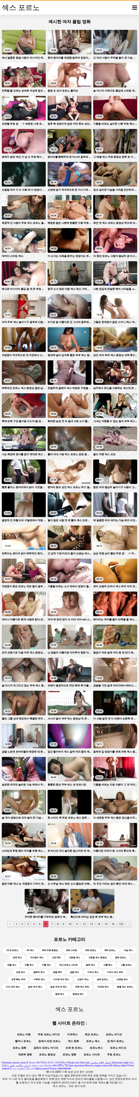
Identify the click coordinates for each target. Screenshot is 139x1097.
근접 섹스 (20, 972)
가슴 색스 (128, 950)
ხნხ (110, 1065)
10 (70, 924)
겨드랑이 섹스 (37, 957)
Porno (53, 1068)
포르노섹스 (96, 1047)
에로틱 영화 (25, 1054)
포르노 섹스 (93, 1041)
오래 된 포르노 (74, 1047)
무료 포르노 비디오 (49, 1034)
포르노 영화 (19, 1047)
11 (77, 924)
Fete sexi (85, 1062)
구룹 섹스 (29, 965)
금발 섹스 (74, 972)
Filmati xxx (73, 1062)
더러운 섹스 (103, 987)
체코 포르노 (92, 1034)
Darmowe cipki (120, 1062)
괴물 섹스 (11, 965)
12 (84, 924)
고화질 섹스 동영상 (97, 957)
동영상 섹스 (78, 994)
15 (105, 924)
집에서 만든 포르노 (49, 1041)
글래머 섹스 (39, 972)
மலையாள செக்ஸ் (41, 1065)
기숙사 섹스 (93, 972)
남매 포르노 (102, 979)
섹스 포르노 (60, 1086)
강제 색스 (17, 957)
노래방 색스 (122, 979)
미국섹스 (72, 1034)
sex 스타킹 (71, 950)
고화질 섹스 (74, 957)
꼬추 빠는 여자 (18, 979)
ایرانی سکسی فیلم (20, 1065)
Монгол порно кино (96, 1065)
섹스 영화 (73, 1041)
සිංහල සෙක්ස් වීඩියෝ (22, 1068)
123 (121, 924)
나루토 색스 (39, 979)
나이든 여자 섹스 (61, 979)
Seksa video (120, 1065)
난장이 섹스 (83, 979)
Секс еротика (76, 1065)
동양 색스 (59, 994)
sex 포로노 (90, 950)
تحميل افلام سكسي (100, 1062)
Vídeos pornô (41, 1068)
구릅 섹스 (46, 965)
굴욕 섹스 (90, 965)
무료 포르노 (114, 1054)
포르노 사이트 (92, 1054)
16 (113, 924)
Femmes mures (10, 1062)
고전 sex (56, 957)
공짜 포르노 (120, 957)
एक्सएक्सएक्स (64, 1068)
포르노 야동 (24, 1034)
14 (98, 924)
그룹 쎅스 (107, 965)
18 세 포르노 (12, 950)
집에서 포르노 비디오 (46, 1047)
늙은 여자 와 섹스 (58, 987)
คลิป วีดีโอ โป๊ (60, 1065)
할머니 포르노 (23, 1041)
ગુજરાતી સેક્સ (27, 1062)
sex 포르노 (109, 950)
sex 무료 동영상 (50, 950)
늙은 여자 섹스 (35, 987)
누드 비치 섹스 (13, 987)
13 (91, 924)
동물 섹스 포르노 (125, 987)
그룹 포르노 (126, 965)
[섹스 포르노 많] (134, 8)
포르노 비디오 (114, 1034)
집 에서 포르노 (115, 1041)
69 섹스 (30, 950)
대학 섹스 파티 (82, 987)
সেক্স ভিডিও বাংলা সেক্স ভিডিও (50, 1062)
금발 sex (57, 972)
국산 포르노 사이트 (68, 965)
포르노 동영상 (47, 1054)
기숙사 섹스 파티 (115, 972)
